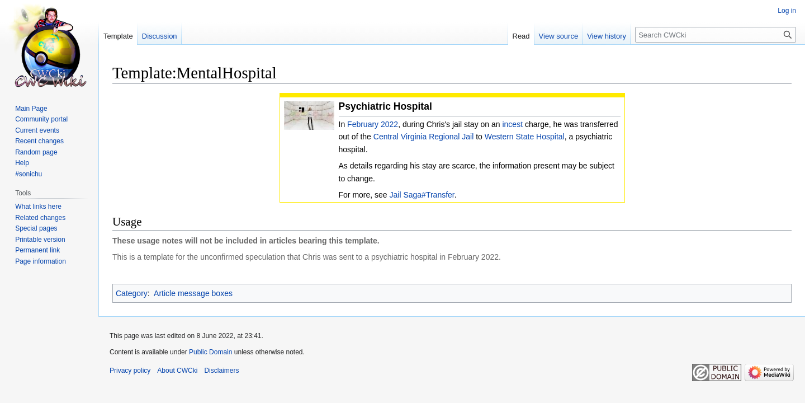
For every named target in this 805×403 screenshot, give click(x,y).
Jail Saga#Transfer (422, 194)
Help (22, 163)
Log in (787, 11)
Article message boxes (193, 293)
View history (606, 36)
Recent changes (39, 141)
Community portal (41, 119)
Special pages (36, 228)
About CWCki (177, 370)
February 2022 (372, 124)
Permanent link (37, 250)
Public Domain (210, 352)
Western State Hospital (525, 136)
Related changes (40, 218)
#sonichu (28, 174)
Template (118, 36)
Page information (40, 261)
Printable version (40, 239)
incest (512, 124)
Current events (37, 130)
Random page (36, 152)
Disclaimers (221, 370)
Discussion (159, 36)
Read (521, 36)
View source (559, 36)
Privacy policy (130, 370)
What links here (38, 206)
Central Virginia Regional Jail (423, 136)
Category (132, 293)
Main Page (31, 109)
